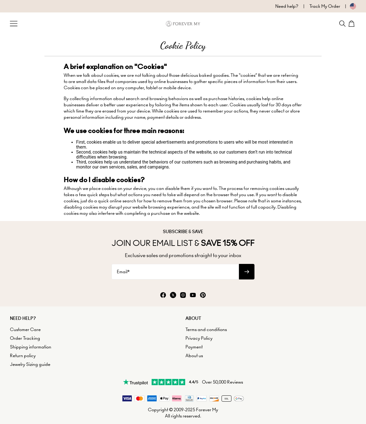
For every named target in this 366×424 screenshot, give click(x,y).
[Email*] (175, 271)
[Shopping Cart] (352, 23)
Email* (123, 271)
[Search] (342, 23)
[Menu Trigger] (13, 23)
